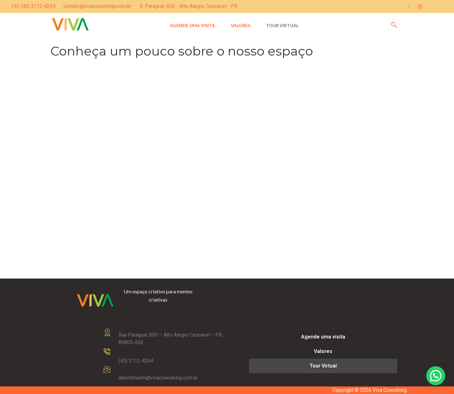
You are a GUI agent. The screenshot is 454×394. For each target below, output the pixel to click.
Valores (240, 25)
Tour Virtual (282, 25)
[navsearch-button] (393, 25)
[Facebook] (409, 6)
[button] (435, 375)
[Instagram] (420, 6)
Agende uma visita (192, 25)
